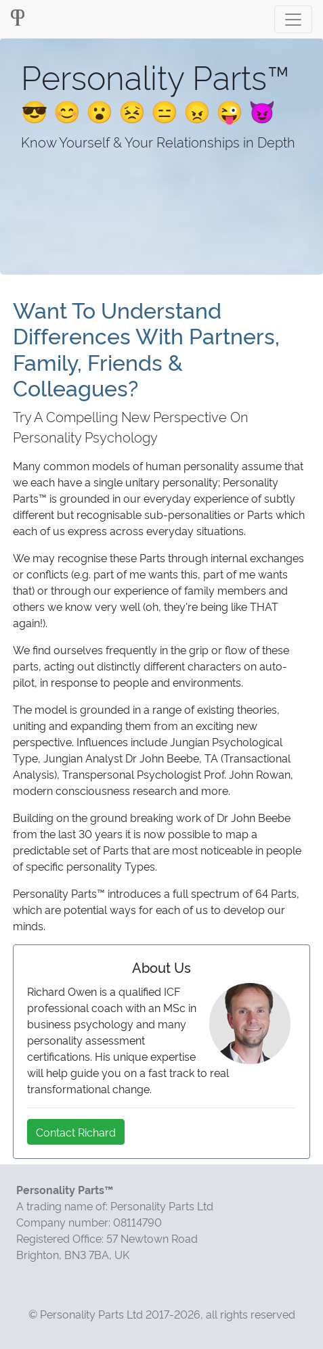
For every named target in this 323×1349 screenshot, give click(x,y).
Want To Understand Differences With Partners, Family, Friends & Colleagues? (146, 348)
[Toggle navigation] (293, 19)
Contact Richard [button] (76, 1131)
